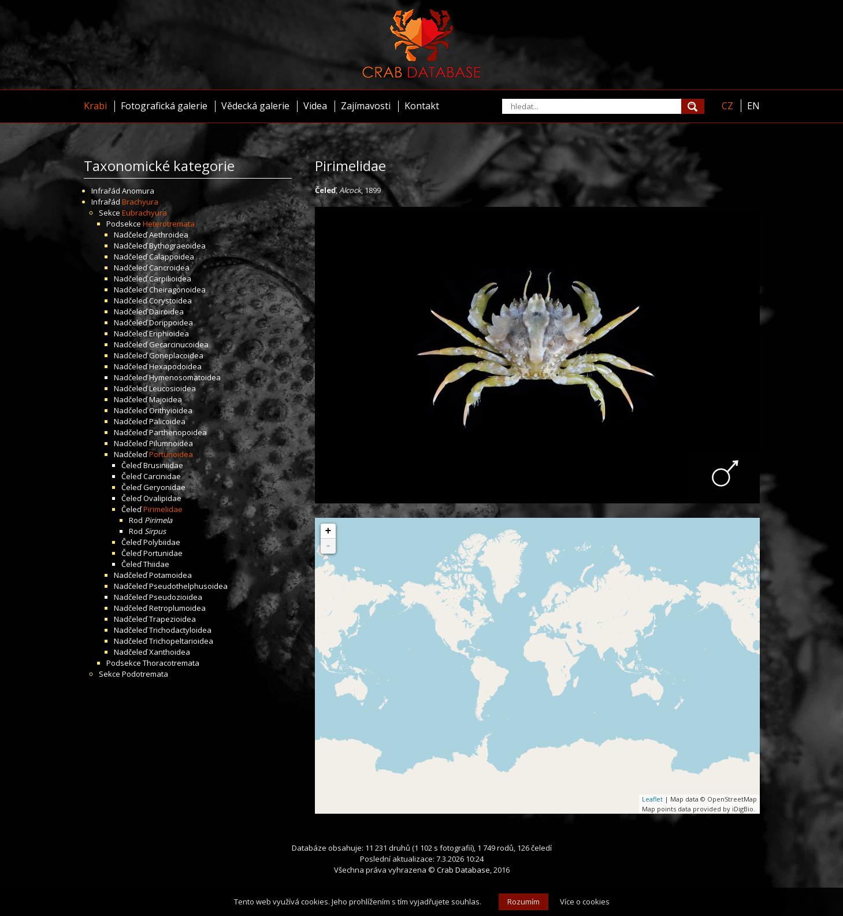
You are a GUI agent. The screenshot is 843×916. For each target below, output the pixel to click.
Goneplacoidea (176, 355)
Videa (315, 105)
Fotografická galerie (164, 105)
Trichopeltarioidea (181, 641)
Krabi (95, 105)
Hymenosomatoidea (185, 377)
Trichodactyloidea (180, 630)
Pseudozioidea (175, 597)
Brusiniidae (163, 465)
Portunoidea (171, 454)
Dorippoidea (171, 322)
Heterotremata (169, 223)
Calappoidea (171, 256)
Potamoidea (170, 575)
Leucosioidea (172, 388)
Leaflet (652, 799)
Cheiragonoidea (177, 289)
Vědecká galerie (255, 105)
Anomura (138, 191)
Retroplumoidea (177, 608)
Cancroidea (169, 267)
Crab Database (463, 870)
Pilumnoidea (171, 443)
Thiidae (156, 564)
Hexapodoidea (175, 366)
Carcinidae (162, 476)
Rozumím (523, 901)
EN (753, 105)
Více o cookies (585, 901)
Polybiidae (161, 542)
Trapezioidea (172, 619)
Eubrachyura (144, 212)
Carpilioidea (170, 278)
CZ (727, 105)
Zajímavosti (366, 105)
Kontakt (421, 105)
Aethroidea (168, 234)
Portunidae (163, 553)
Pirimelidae (163, 509)
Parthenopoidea (178, 432)
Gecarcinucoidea (179, 344)
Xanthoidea (169, 652)
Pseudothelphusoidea (188, 586)
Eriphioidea (169, 333)
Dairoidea (166, 311)
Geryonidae (164, 487)
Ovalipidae (162, 498)
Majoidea (165, 399)
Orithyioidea (170, 410)
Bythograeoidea (177, 245)
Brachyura (140, 201)
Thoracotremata (171, 663)
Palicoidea (167, 421)
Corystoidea (170, 300)
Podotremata (145, 674)
